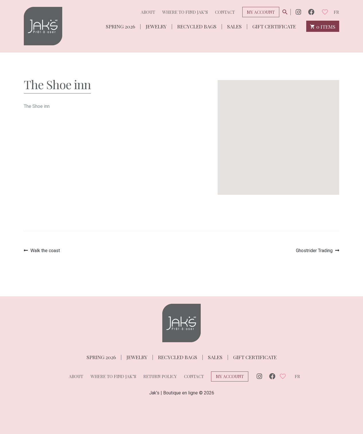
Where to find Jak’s (185, 12)
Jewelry (156, 26)
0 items (322, 26)
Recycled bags (196, 26)
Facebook (311, 12)
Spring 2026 (120, 26)
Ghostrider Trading (314, 250)
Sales (234, 26)
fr (336, 12)
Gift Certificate (274, 26)
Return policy (160, 376)
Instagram (298, 12)
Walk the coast (45, 250)
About (148, 12)
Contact (225, 12)
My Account (261, 12)
